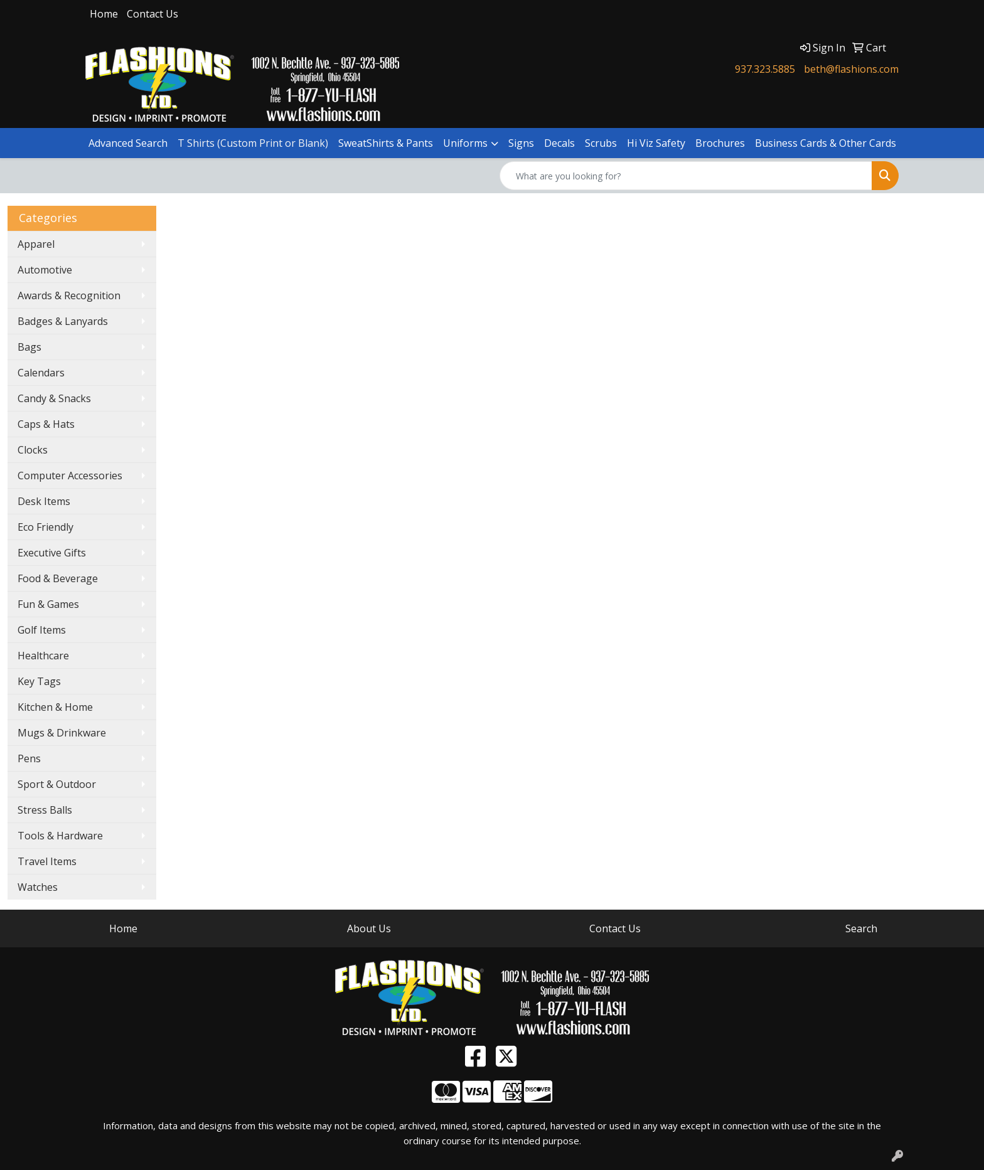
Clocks (33, 450)
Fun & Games (48, 604)
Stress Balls (45, 810)
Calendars (41, 373)
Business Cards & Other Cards (825, 143)
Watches (38, 887)
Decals (559, 143)
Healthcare (43, 655)
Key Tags (39, 681)
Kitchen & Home (55, 707)
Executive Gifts (52, 553)
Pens (29, 758)
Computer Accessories (70, 475)
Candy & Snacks (54, 398)
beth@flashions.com (851, 69)
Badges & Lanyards (63, 321)
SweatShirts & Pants (385, 143)
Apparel (36, 244)
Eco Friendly (45, 527)
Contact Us (152, 14)
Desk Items (44, 501)
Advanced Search (128, 143)
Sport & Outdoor (57, 784)
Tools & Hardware (60, 836)
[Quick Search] (686, 175)
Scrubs (601, 143)
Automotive (45, 270)
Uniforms (465, 143)
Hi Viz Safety (656, 143)
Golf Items (42, 630)
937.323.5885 (765, 69)
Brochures (720, 143)
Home (104, 14)
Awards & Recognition (69, 295)
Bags (29, 347)
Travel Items (47, 861)
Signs (521, 143)
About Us (369, 928)
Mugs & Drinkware (62, 733)
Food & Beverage (58, 578)
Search (861, 928)
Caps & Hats (46, 424)
